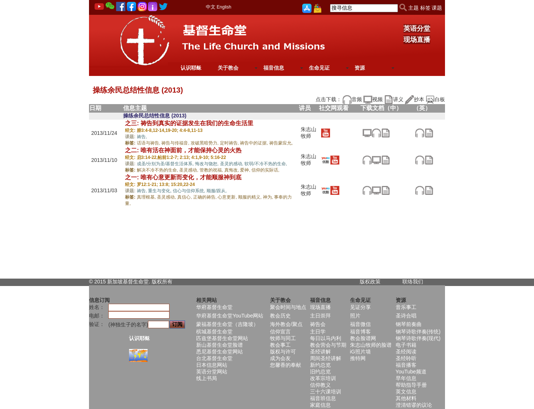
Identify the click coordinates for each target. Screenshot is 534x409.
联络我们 (412, 282)
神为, (268, 197)
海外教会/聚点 (286, 324)
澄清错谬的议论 (414, 405)
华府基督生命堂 (214, 307)
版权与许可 (283, 352)
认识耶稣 (191, 68)
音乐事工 (406, 307)
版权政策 (370, 282)
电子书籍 (406, 345)
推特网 (358, 358)
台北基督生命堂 (214, 358)
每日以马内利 (325, 338)
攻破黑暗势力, (205, 143)
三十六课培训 (325, 392)
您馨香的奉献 (285, 365)
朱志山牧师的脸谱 (371, 345)
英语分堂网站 (211, 372)
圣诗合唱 (406, 316)
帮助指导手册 (411, 385)
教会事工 (280, 345)
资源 (360, 68)
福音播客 (406, 365)
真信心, (185, 197)
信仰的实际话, (265, 170)
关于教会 (228, 68)
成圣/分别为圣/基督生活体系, (166, 163)
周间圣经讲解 (325, 358)
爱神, (245, 170)
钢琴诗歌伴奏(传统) (418, 332)
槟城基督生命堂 (214, 332)
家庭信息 (320, 405)
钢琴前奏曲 (409, 324)
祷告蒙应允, (281, 143)
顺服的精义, (250, 197)
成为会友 (280, 358)
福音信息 (273, 68)
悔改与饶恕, (207, 163)
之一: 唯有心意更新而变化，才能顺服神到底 (183, 177)
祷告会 (318, 324)
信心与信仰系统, (190, 190)
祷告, (142, 136)
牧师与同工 (283, 338)
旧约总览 (320, 372)
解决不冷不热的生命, (158, 170)
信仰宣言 (280, 332)
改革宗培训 (323, 378)
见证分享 (360, 307)
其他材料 (406, 398)
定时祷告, (230, 143)
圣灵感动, (189, 170)
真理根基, (147, 197)
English (224, 7)
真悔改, (232, 170)
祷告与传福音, (176, 143)
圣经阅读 (406, 352)
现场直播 (416, 39)
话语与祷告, (149, 143)
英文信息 (406, 392)
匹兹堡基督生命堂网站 (222, 338)
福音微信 (360, 324)
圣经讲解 (320, 352)
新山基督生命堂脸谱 (219, 345)
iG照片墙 (360, 352)
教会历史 (280, 316)
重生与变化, (160, 190)
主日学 (318, 332)
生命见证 (319, 68)
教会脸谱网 (363, 338)
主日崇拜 (320, 316)
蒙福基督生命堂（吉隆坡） (227, 324)
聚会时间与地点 (288, 307)
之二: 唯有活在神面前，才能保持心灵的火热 (183, 150)
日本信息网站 (211, 365)
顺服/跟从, (217, 190)
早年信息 (406, 378)
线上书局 (206, 378)
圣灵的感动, (232, 163)
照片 (355, 316)
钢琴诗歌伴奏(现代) (418, 338)
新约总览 (320, 365)
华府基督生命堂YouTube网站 (229, 316)
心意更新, (228, 197)
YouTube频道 (411, 372)
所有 (167, 282)
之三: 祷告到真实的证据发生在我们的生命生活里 (189, 123)
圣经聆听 (406, 358)
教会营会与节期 (328, 345)
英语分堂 (416, 28)
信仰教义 (320, 385)
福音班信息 (323, 398)
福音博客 (360, 332)
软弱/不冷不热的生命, (265, 163)
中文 (210, 7)
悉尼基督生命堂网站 (219, 352)
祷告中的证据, (254, 143)
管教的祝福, (212, 170)
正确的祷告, (205, 197)
